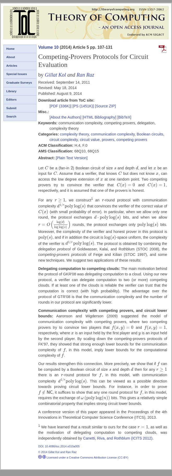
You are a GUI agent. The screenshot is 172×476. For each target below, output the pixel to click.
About (10, 57)
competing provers (131, 140)
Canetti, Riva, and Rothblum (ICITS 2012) (117, 438)
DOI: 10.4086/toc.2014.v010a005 (59, 446)
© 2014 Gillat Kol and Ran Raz (57, 452)
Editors (11, 99)
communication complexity (113, 134)
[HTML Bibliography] (99, 117)
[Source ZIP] (105, 106)
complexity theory (74, 134)
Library (11, 91)
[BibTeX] (124, 117)
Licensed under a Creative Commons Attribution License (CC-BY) (83, 457)
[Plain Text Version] (72, 158)
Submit (11, 108)
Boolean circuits (150, 134)
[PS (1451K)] (83, 106)
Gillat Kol (55, 75)
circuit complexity (64, 140)
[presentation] (46, 168)
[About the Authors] (66, 117)
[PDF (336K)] (61, 106)
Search (11, 116)
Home (10, 48)
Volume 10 (48, 47)
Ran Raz (85, 75)
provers (108, 140)
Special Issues (16, 74)
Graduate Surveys (19, 82)
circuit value (90, 140)
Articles (11, 65)
